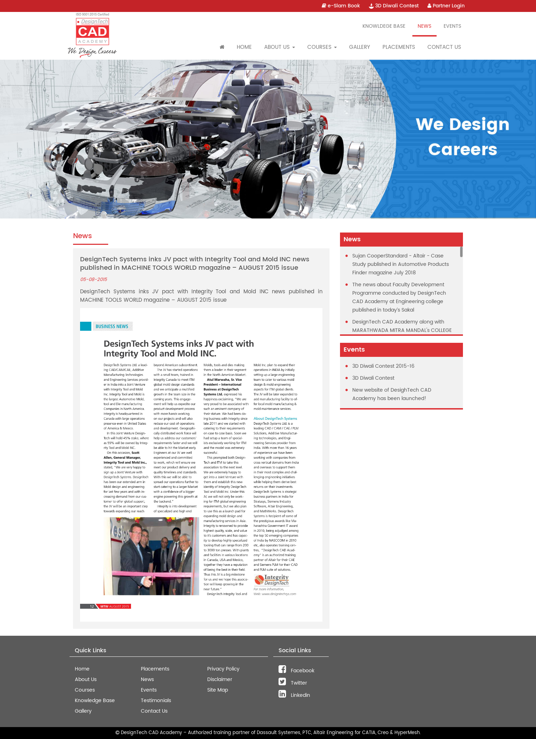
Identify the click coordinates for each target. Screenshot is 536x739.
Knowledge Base (95, 701)
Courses (85, 690)
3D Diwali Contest (394, 6)
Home (244, 47)
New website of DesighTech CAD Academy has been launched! (391, 394)
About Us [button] (279, 47)
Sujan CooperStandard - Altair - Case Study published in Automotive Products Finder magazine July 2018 (400, 264)
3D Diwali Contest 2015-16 (383, 366)
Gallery (359, 47)
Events (452, 26)
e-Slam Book (341, 6)
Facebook (296, 671)
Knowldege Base (383, 26)
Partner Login (446, 6)
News (424, 26)
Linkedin (294, 695)
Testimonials (156, 701)
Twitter (293, 683)
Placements (399, 47)
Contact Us (444, 47)
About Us (86, 679)
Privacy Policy (223, 669)
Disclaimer (219, 679)
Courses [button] (322, 47)
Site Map (217, 690)
